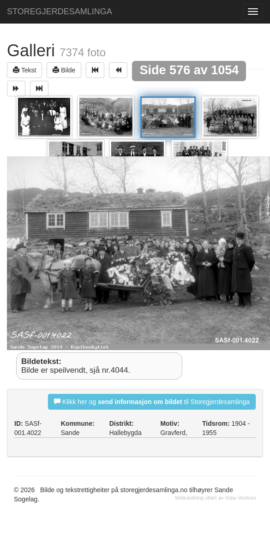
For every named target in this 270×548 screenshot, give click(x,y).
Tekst (24, 70)
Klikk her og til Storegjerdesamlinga (152, 401)
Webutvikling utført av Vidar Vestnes (215, 497)
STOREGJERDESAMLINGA (59, 11)
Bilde (64, 70)
